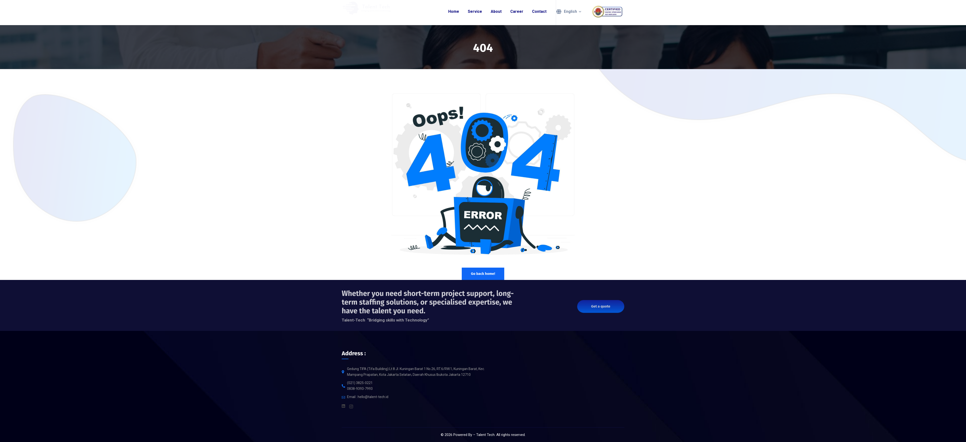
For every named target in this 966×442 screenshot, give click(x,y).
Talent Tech (485, 435)
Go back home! (483, 273)
